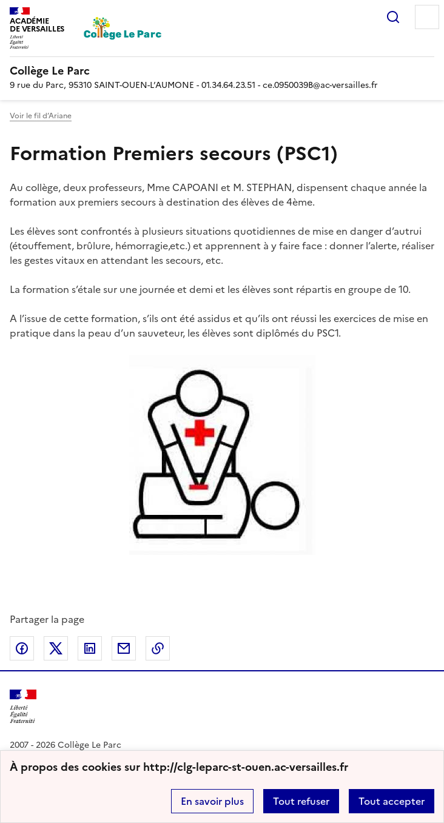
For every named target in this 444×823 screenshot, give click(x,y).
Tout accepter (391, 801)
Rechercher (393, 17)
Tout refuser (301, 801)
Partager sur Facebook (22, 648)
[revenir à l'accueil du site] (222, 71)
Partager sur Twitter (56, 648)
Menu (427, 17)
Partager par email (124, 648)
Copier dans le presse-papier (158, 648)
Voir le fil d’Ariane (41, 115)
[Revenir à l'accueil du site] (23, 707)
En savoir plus (212, 801)
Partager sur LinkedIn (90, 648)
